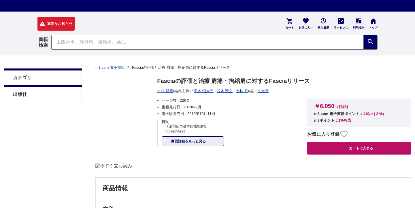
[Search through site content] (207, 42)
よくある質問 (153, 124)
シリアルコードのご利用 (255, 124)
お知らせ (215, 124)
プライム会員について (57, 124)
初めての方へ (186, 124)
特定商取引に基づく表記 (109, 124)
